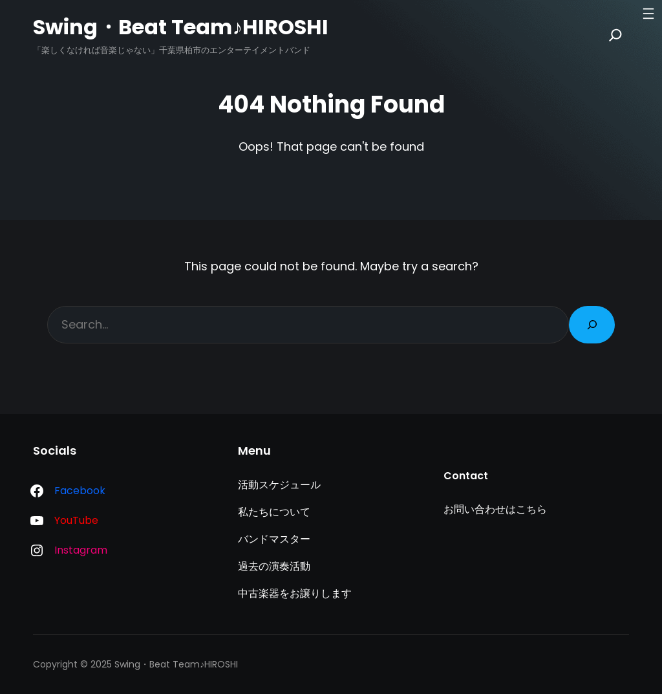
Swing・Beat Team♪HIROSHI (180, 26)
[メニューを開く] (648, 13)
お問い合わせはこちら (495, 509)
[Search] (615, 35)
